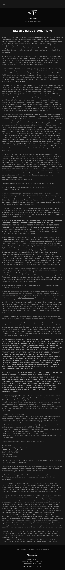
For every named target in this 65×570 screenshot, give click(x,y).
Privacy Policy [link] (32, 559)
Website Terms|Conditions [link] (32, 561)
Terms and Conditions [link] (32, 566)
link (3, 58)
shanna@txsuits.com (9, 456)
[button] (4, 4)
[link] (61, 4)
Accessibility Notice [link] (32, 564)
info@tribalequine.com (26, 298)
